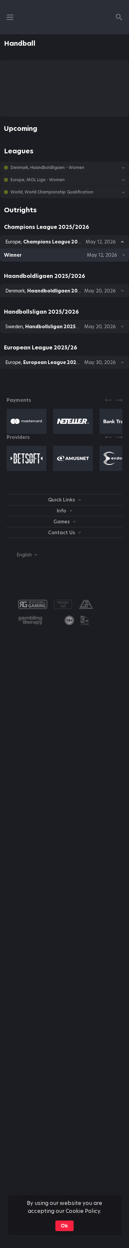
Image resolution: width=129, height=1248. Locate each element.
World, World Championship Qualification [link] (52, 192)
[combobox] (22, 554)
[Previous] (108, 400)
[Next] (119, 400)
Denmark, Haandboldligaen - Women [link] (47, 167)
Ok (64, 1225)
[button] (64, 168)
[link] (69, 620)
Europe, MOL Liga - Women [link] (38, 179)
